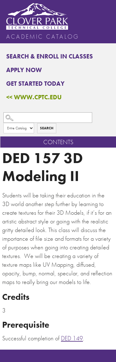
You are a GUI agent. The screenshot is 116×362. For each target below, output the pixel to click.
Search (47, 128)
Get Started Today (35, 84)
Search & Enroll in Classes (49, 56)
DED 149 (72, 338)
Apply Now (24, 70)
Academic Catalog (42, 36)
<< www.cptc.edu (34, 97)
